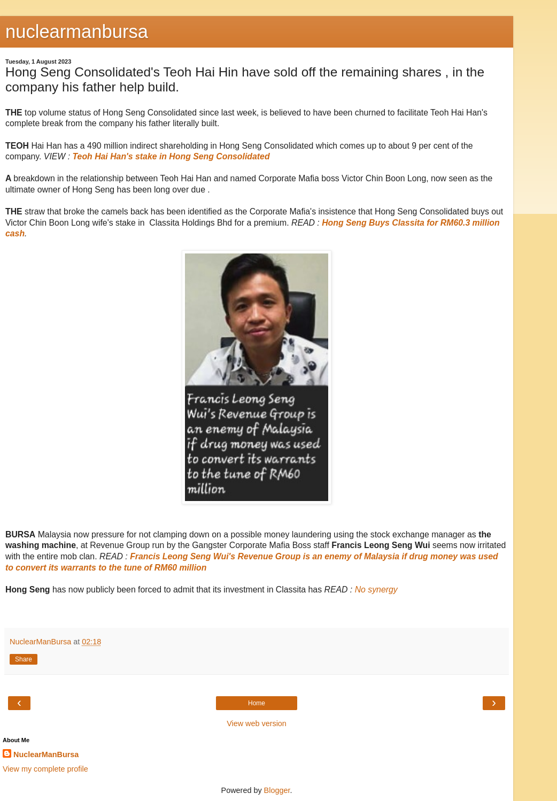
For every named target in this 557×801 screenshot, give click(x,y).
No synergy (376, 589)
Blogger (277, 790)
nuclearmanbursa (76, 31)
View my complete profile (45, 769)
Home (256, 703)
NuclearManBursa (46, 754)
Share (23, 659)
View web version (257, 723)
